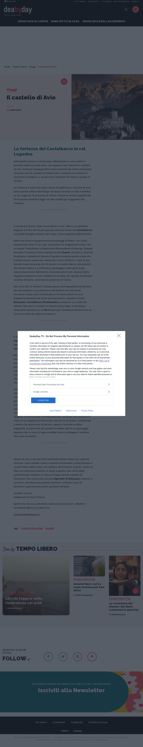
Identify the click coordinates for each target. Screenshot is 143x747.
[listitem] (71, 384)
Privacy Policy (87, 411)
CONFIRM (44, 400)
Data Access (71, 411)
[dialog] (71, 373)
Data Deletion (56, 411)
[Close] (119, 336)
